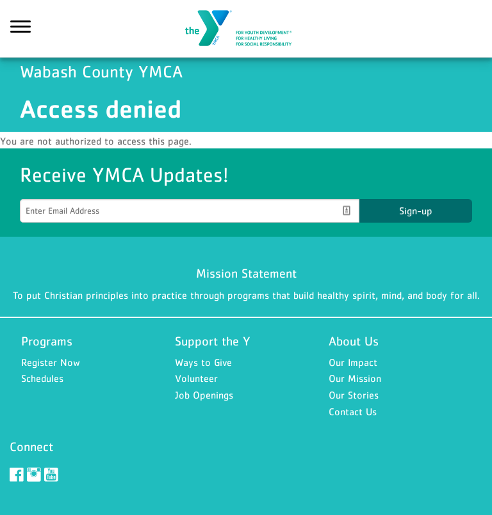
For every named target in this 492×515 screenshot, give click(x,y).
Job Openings (204, 394)
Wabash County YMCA (246, 29)
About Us (354, 341)
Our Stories (354, 394)
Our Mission (355, 378)
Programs (46, 341)
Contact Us (353, 411)
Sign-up (415, 210)
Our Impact (353, 362)
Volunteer (196, 378)
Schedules (42, 378)
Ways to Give (203, 362)
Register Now (50, 362)
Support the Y (212, 341)
